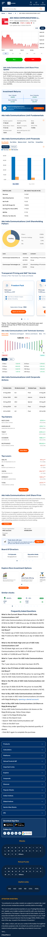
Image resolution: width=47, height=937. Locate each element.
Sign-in (39, 541)
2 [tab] (25, 319)
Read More (6, 523)
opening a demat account (28, 699)
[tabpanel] (18, 297)
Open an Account (18, 312)
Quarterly (5, 147)
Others (21, 854)
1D (5, 53)
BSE (42, 28)
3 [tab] (28, 319)
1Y (41, 53)
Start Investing (23, 587)
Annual (13, 147)
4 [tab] (26, 561)
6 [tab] (33, 561)
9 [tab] (37, 606)
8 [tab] (34, 606)
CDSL (30, 889)
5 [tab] (29, 561)
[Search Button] (41, 9)
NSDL (37, 889)
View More (23, 450)
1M (20, 53)
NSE (36, 28)
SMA (11, 359)
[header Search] (22, 9)
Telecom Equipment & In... (21, 20)
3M (27, 53)
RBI (25, 889)
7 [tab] (31, 606)
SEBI (20, 889)
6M (34, 53)
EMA (4, 359)
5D (13, 53)
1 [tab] (22, 319)
